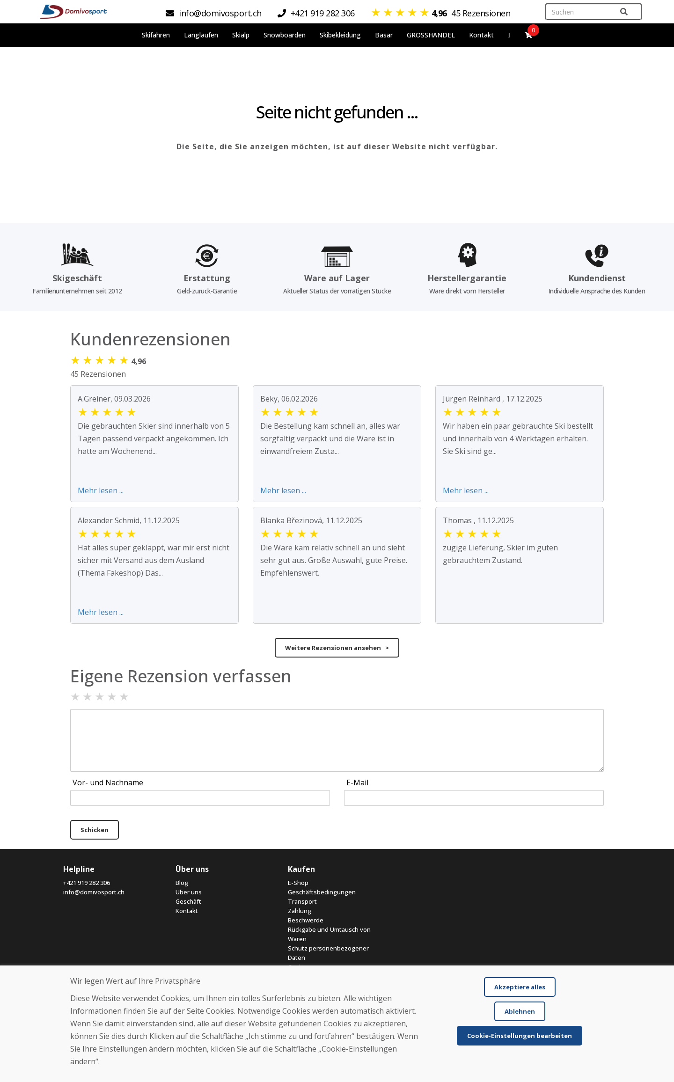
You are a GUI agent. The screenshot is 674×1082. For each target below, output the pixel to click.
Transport (302, 901)
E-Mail (357, 782)
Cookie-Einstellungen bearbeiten (519, 1035)
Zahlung (299, 911)
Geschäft (188, 901)
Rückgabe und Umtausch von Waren (329, 934)
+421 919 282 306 (86, 882)
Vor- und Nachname (108, 782)
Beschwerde (305, 920)
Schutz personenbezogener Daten (328, 953)
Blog (182, 882)
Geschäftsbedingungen (322, 892)
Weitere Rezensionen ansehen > (337, 647)
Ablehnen (520, 1011)
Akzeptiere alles (519, 987)
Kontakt (481, 34)
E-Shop (298, 882)
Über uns (189, 892)
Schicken (95, 830)
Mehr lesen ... (101, 490)
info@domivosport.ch (94, 892)
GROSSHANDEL (431, 34)
